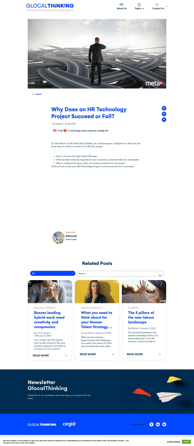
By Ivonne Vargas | (42, 333)
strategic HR (102, 131)
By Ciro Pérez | (88, 333)
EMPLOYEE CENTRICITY (44, 307)
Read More (41, 355)
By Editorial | (134, 328)
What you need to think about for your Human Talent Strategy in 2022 (96, 322)
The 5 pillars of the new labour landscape (141, 317)
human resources (88, 131)
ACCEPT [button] (186, 442)
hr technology (74, 131)
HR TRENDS (133, 307)
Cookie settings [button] (173, 442)
